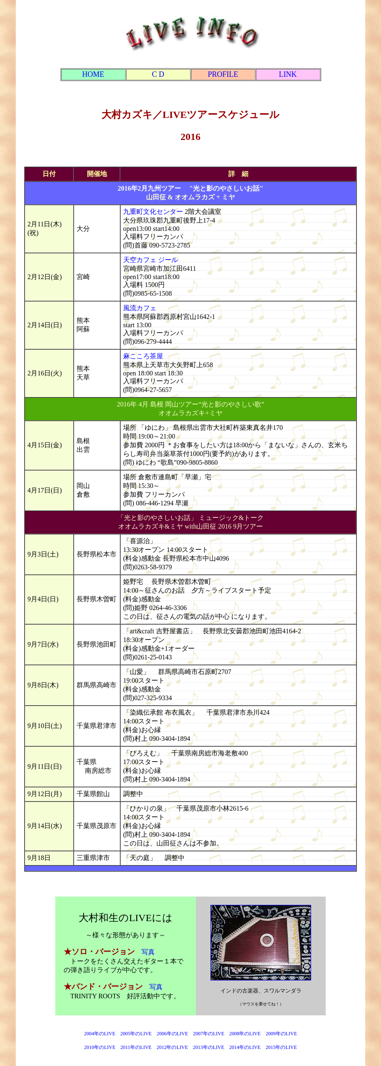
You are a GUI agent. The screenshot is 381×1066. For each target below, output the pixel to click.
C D (158, 74)
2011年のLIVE (136, 1047)
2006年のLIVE (172, 1034)
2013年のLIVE (208, 1047)
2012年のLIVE (172, 1047)
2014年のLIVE (244, 1047)
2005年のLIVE (138, 1034)
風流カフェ (139, 307)
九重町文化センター (153, 211)
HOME (93, 74)
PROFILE (223, 74)
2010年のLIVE (99, 1047)
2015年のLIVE (281, 1047)
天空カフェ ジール (150, 259)
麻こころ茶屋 (143, 356)
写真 (148, 952)
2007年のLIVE (208, 1034)
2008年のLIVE (244, 1034)
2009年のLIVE (281, 1034)
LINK (288, 74)
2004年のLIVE (99, 1034)
